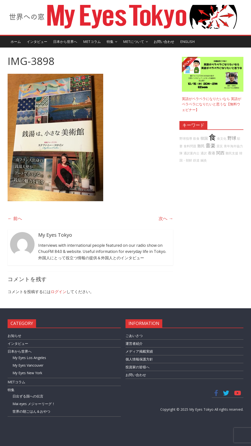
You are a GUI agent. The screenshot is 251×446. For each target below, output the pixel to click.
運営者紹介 (134, 343)
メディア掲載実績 (139, 351)
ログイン (58, 291)
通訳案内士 (192, 153)
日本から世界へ (65, 41)
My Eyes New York (27, 373)
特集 (110, 41)
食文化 (221, 138)
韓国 (204, 138)
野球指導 (185, 138)
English (187, 41)
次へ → (166, 218)
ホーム (16, 41)
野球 (231, 138)
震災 (219, 146)
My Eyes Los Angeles (29, 357)
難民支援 (232, 153)
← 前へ (15, 218)
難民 (201, 145)
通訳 (204, 153)
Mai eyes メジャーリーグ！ (34, 403)
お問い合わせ (164, 41)
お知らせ (14, 335)
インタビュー (37, 41)
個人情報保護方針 (139, 359)
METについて (133, 41)
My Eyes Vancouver (28, 365)
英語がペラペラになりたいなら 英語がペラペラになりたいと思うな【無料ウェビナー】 (211, 104)
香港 (211, 152)
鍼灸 (204, 160)
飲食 (196, 138)
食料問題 (190, 146)
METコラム (92, 41)
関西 (220, 153)
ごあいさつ (134, 335)
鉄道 (196, 160)
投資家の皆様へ (138, 367)
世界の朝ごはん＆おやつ (31, 411)
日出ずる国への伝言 (28, 396)
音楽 (210, 145)
